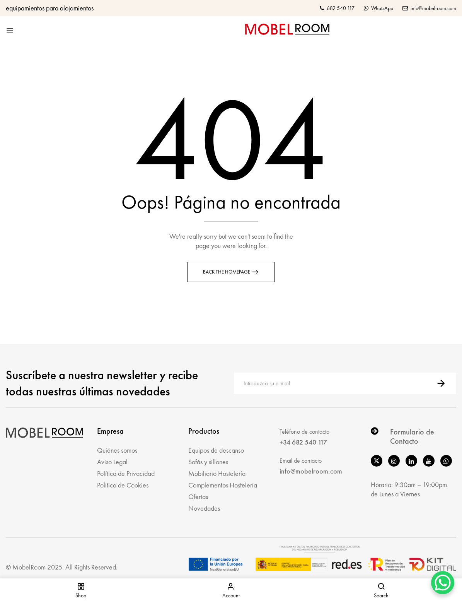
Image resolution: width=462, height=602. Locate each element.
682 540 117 (337, 8)
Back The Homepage (227, 272)
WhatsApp (378, 8)
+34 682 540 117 (303, 442)
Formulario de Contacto (412, 436)
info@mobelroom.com (429, 8)
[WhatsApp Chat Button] (442, 582)
